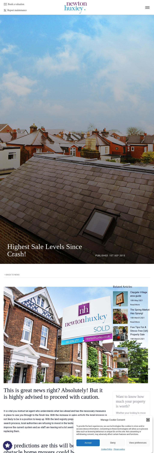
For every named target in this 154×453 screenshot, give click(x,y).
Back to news (12, 275)
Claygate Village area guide (138, 294)
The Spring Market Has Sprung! (139, 311)
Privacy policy (119, 449)
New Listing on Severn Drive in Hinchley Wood (138, 352)
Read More (135, 305)
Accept (88, 442)
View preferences (138, 442)
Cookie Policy (106, 449)
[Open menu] (147, 7)
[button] (147, 419)
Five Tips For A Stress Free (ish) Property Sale (139, 331)
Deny (113, 442)
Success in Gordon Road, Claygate (140, 371)
